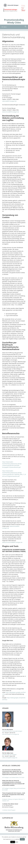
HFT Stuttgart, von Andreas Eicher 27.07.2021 (13, 777)
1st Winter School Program (8, 810)
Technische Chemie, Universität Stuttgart (12, 731)
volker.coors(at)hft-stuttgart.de (9, 757)
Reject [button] (12, 842)
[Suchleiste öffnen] (25, 26)
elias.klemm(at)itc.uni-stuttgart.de (10, 734)
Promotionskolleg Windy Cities (14, 21)
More (16, 842)
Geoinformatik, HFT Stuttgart (9, 754)
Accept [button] (22, 839)
